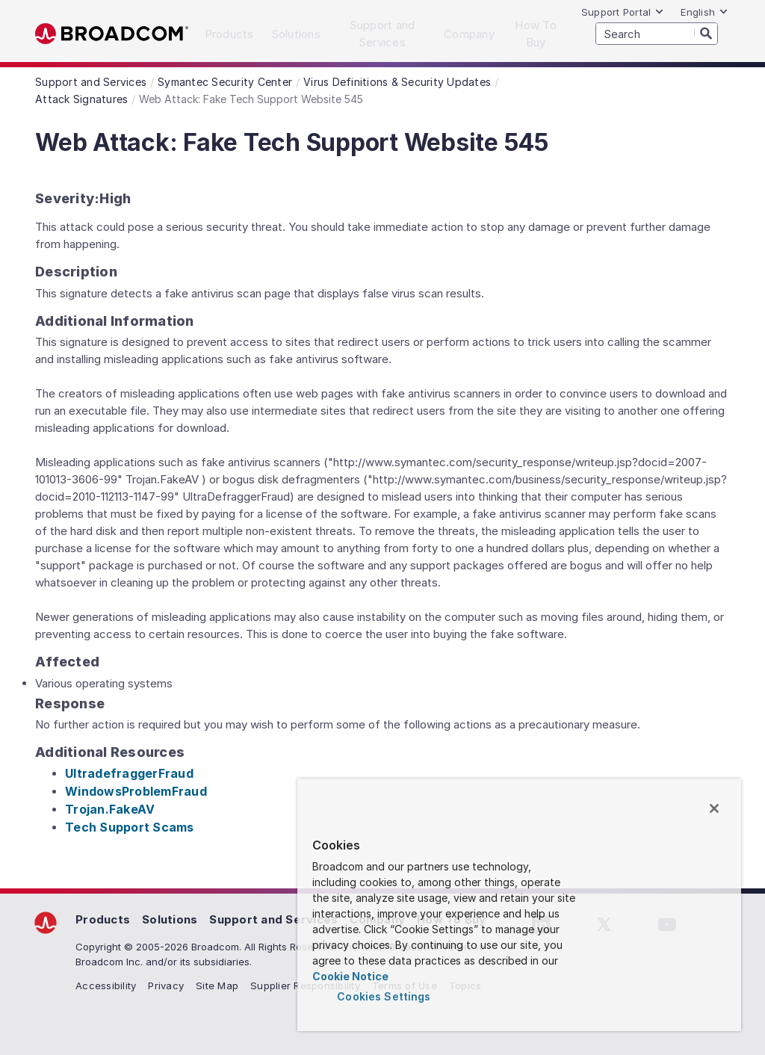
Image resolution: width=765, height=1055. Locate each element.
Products (102, 919)
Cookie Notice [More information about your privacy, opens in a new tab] (350, 976)
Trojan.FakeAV (110, 809)
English (704, 12)
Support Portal (623, 12)
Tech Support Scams (129, 827)
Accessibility (105, 985)
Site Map (217, 985)
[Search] (706, 33)
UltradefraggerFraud (129, 773)
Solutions (169, 919)
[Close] (714, 808)
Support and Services (273, 919)
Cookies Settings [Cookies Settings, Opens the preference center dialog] (383, 996)
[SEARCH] (656, 33)
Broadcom (111, 34)
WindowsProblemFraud (136, 791)
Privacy (166, 985)
